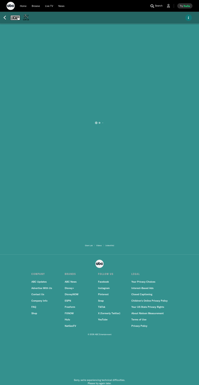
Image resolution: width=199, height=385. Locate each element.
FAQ (33, 306)
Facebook (103, 281)
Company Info (39, 300)
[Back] (5, 18)
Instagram (104, 288)
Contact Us (37, 294)
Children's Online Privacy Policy (149, 300)
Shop (34, 313)
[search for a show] (156, 6)
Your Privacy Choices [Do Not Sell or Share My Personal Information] (143, 281)
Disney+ (69, 288)
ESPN (68, 300)
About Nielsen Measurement (147, 313)
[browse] (36, 6)
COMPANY (38, 273)
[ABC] (11, 6)
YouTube (103, 319)
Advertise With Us (41, 288)
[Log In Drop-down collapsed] (168, 6)
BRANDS (70, 273)
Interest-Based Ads (142, 288)
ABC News (71, 281)
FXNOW (69, 313)
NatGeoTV (70, 325)
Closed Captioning (141, 294)
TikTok (101, 306)
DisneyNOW (71, 294)
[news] (61, 6)
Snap (101, 300)
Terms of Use (138, 319)
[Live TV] (49, 6)
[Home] (23, 6)
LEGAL (135, 273)
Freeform (70, 306)
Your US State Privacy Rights (147, 306)
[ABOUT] (188, 17)
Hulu (67, 319)
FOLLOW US (106, 273)
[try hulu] (184, 6)
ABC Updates (39, 281)
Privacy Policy (139, 325)
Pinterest (103, 294)
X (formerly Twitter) (109, 313)
